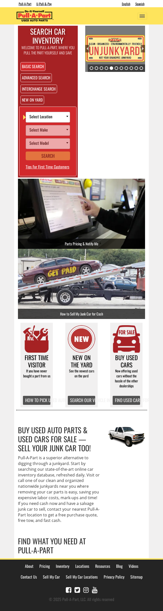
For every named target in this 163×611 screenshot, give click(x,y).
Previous (87, 48)
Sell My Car (51, 577)
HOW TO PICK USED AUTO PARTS (38, 400)
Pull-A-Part (25, 3)
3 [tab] (101, 68)
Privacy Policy (114, 577)
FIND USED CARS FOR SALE (127, 400)
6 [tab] (116, 68)
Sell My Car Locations (82, 577)
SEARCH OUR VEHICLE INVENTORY (82, 400)
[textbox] (49, 117)
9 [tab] (131, 68)
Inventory (62, 566)
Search (48, 156)
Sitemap (136, 577)
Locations (82, 566)
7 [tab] (121, 68)
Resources (102, 566)
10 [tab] (136, 68)
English (126, 3)
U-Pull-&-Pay (44, 3)
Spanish (140, 3)
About (29, 566)
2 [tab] (96, 68)
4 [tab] (106, 68)
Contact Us (29, 577)
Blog (119, 566)
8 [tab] (126, 68)
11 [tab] (141, 68)
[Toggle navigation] (142, 16)
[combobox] (48, 117)
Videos (133, 566)
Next (143, 48)
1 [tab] (91, 68)
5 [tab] (111, 68)
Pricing (44, 566)
